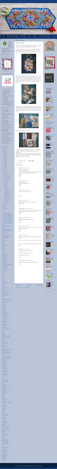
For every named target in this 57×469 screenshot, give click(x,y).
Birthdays (20, 162)
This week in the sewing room (52, 284)
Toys (3, 444)
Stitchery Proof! (7, 194)
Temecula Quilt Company (49, 209)
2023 (4, 152)
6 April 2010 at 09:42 (25, 167)
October (6, 178)
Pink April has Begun (52, 227)
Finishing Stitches (5, 295)
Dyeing (3, 280)
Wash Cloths (4, 452)
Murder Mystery (5, 342)
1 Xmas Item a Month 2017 (7, 220)
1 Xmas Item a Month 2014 (7, 215)
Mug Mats (4, 339)
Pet (2, 377)
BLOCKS (4, 37)
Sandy (35, 110)
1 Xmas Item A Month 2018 (7, 221)
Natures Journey (5, 346)
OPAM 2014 (4, 361)
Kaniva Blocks (4, 321)
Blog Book (4, 248)
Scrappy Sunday (5, 415)
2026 (4, 147)
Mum (3, 340)
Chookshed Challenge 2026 (7, 264)
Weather (3, 453)
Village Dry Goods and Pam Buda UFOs (53, 236)
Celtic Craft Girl (49, 88)
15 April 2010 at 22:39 (26, 225)
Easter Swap (4, 281)
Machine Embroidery (6, 328)
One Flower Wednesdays (7, 190)
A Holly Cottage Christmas (7, 229)
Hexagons (4, 315)
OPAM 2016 (4, 364)
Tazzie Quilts (48, 265)
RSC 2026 (52, 161)
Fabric (3, 286)
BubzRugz (48, 135)
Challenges (4, 262)
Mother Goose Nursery (6, 337)
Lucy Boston (4, 327)
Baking (3, 243)
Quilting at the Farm (50, 249)
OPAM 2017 (4, 365)
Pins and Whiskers (11, 6)
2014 (4, 167)
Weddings (4, 456)
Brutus (3, 251)
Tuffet (3, 446)
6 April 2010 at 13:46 (26, 189)
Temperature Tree (5, 441)
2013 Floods (4, 227)
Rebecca (20, 217)
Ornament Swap (5, 371)
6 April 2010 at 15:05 (29, 208)
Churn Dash (4, 268)
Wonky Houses (5, 458)
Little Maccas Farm (5, 324)
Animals (3, 233)
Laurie (17, 111)
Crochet (3, 274)
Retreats (3, 400)
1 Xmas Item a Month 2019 (7, 223)
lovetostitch (48, 184)
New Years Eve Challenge (7, 349)
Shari (27, 110)
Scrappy (3, 412)
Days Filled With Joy (50, 122)
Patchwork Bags (5, 374)
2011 (4, 172)
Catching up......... (52, 243)
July (5, 183)
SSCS (3, 425)
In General (4, 318)
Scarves (3, 411)
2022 (4, 154)
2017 (4, 162)
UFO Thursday (5, 447)
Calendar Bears (5, 255)
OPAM (3, 355)
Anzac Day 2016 (5, 237)
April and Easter (52, 129)
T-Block (3, 437)
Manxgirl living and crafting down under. (50, 152)
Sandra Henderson (22, 260)
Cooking (3, 271)
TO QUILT (35, 35)
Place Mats (4, 386)
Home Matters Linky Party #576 (49, 124)
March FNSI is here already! (52, 276)
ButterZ (47, 192)
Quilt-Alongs (4, 393)
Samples (3, 408)
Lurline (20, 200)
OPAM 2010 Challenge (6, 356)
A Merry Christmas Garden (7, 230)
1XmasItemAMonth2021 (6, 226)
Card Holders (4, 258)
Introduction (4, 320)
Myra (20, 235)
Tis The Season (5, 443)
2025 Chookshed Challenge (45, 35)
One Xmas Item (5, 353)
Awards (3, 239)
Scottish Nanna (22, 208)
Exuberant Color (49, 106)
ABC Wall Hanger (5, 232)
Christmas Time (5, 267)
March (5, 199)
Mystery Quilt (4, 343)
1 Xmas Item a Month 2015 (7, 217)
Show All (53, 289)
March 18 (52, 266)
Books (3, 249)
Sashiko (3, 409)
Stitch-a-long (4, 428)
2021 (4, 155)
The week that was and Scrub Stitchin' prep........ (52, 179)
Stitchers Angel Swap (6, 430)
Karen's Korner (49, 281)
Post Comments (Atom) (25, 287)
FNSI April (52, 89)
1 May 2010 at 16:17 (30, 260)
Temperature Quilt (5, 440)
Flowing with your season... (52, 116)
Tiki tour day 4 (52, 145)
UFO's (29, 35)
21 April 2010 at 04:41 (25, 235)
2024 (4, 151)
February (6, 201)
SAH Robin (4, 406)
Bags (3, 242)
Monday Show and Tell (6, 336)
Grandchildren (4, 312)
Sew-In (3, 419)
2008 (4, 206)
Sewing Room (4, 421)
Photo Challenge (5, 381)
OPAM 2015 (4, 362)
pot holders (4, 390)
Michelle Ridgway (49, 257)
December (6, 175)
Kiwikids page (49, 143)
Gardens (3, 306)
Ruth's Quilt (4, 405)
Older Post (39, 285)
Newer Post (19, 285)
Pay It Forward (5, 375)
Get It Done (4, 308)
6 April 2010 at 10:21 (24, 180)
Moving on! (53, 153)
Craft (3, 273)
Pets (3, 378)
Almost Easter (52, 259)
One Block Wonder (5, 350)
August (5, 181)
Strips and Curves (5, 434)
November (6, 176)
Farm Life (4, 290)
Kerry (18, 75)
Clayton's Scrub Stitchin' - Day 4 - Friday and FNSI (52, 101)
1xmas (3, 224)
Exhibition (4, 284)
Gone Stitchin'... (49, 160)
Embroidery (4, 283)
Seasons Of (4, 418)
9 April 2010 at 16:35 (26, 217)
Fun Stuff (4, 305)
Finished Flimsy (5, 293)
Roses (3, 403)
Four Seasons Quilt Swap (7, 299)
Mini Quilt (4, 331)
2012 (4, 170)
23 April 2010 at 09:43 (26, 249)
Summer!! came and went (52, 170)
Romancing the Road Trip (7, 402)
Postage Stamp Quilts (6, 389)
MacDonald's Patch (50, 217)
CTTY (3, 276)
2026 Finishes (23, 35)
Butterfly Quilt (4, 254)
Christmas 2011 (5, 265)
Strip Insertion (4, 433)
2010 (4, 173)
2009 (4, 205)
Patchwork (4, 372)
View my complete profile (6, 54)
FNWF (3, 298)
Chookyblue (48, 176)
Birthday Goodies (7, 196)
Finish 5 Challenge (5, 292)
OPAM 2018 (4, 367)
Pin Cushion (4, 384)
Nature (3, 345)
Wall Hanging (4, 450)
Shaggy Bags (4, 422)
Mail (3, 330)
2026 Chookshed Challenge (12, 35)
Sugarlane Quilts (49, 273)
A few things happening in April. (52, 195)
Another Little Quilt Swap (6, 236)
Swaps (3, 436)
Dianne (20, 249)
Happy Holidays (7, 197)
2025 (4, 149)
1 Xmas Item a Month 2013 (7, 214)
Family (3, 289)
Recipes (3, 397)
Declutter (3, 277)
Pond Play (4, 387)
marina (20, 167)
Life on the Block (49, 241)
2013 (4, 168)
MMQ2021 (4, 334)
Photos (3, 383)
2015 (4, 165)
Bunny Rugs (4, 252)
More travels (52, 186)
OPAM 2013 (4, 359)
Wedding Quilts (5, 455)
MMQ (3, 333)
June (5, 184)
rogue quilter (48, 233)
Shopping (4, 424)
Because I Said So (5, 245)
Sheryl (32, 110)
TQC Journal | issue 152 (52, 211)
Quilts (3, 396)
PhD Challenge (5, 380)
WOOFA (3, 459)
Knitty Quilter (48, 225)
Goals (3, 311)
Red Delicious (4, 399)
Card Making (4, 259)
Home (3, 35)
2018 (4, 160)
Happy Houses (5, 314)
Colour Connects (49, 127)
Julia (20, 180)
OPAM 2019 (4, 368)
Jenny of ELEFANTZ (50, 114)
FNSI (3, 296)
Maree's (22, 106)
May (5, 186)
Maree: (20, 225)
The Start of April (52, 202)
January (6, 203)
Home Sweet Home (5, 317)
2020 (4, 157)
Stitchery (3, 431)
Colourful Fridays (5, 270)
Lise (29, 110)
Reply (20, 186)
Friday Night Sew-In (5, 302)
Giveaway (4, 309)
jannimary (48, 200)
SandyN (20, 189)
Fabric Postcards (5, 287)
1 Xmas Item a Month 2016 (7, 218)
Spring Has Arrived (52, 251)
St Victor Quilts (49, 168)
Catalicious (4, 261)
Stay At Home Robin (6, 427)
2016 (4, 164)
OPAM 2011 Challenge (6, 358)
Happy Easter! (52, 219)
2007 (4, 208)
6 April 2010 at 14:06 (25, 200)
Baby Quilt (4, 240)
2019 (4, 159)
